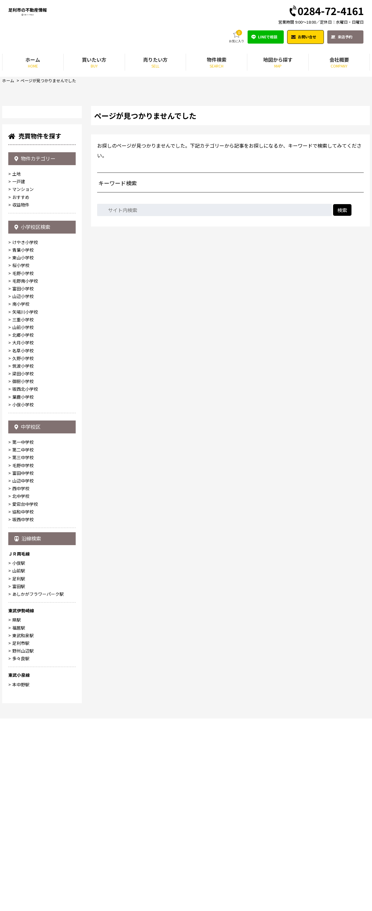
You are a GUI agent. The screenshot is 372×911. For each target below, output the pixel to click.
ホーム (8, 81)
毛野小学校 (23, 458)
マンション (23, 370)
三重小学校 (23, 504)
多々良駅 (20, 851)
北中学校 (20, 685)
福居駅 (18, 820)
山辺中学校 (23, 669)
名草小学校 (23, 535)
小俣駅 (18, 755)
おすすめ (20, 378)
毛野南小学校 (25, 466)
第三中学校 (23, 646)
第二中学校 (23, 638)
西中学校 (20, 677)
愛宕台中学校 (25, 692)
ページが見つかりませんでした (51, 81)
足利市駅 (20, 835)
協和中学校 (23, 700)
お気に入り (236, 37)
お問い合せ (307, 37)
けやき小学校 (25, 427)
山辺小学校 (23, 481)
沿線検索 (29, 729)
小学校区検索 (34, 410)
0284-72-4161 (326, 11)
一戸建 (18, 362)
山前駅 (18, 763)
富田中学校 (23, 661)
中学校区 (29, 613)
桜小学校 (20, 450)
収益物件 (20, 385)
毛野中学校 (23, 654)
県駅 (16, 812)
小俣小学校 (23, 589)
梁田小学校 (23, 558)
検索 (342, 210)
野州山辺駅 (23, 843)
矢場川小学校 (25, 497)
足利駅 (18, 771)
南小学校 (20, 489)
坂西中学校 (23, 708)
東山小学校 (23, 442)
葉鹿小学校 (23, 582)
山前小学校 (23, 512)
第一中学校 (23, 631)
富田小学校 (23, 473)
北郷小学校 (23, 520)
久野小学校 (23, 543)
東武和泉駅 (23, 828)
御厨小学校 (23, 566)
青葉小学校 (23, 435)
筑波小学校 (23, 551)
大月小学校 (23, 527)
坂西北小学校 (25, 574)
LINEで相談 (267, 37)
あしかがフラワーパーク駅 (38, 786)
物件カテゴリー (37, 337)
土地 (16, 355)
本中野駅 (20, 877)
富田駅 (18, 779)
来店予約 (345, 37)
